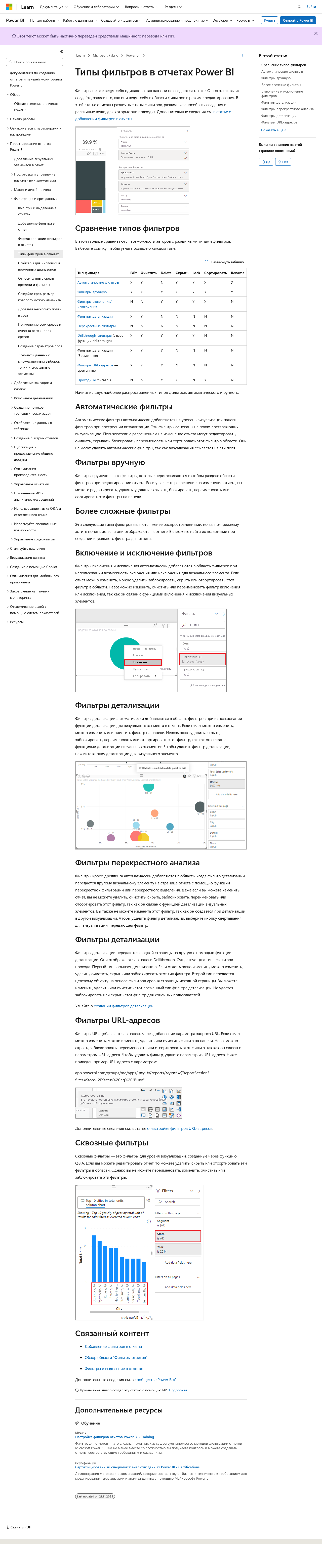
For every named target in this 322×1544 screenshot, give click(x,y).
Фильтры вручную (92, 291)
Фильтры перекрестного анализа (287, 108)
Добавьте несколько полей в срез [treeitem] (39, 312)
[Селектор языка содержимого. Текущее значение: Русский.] (17, 1536)
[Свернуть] (61, 51)
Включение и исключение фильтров (282, 93)
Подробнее (178, 1390)
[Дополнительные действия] (242, 56)
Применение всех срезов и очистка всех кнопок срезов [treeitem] (39, 330)
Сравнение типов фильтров (283, 64)
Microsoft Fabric (105, 55)
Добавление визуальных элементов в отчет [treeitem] (33, 161)
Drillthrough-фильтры (94, 335)
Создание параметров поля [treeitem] (40, 346)
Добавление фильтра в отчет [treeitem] (36, 226)
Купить (269, 20)
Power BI (133, 55)
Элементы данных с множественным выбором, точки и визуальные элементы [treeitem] (39, 364)
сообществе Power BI (154, 1379)
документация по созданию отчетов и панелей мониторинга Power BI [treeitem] (36, 79)
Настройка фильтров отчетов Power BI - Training (114, 1437)
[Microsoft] (9, 7)
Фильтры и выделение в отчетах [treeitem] (37, 211)
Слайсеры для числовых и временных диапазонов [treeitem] (39, 266)
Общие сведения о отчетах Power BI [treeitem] (36, 106)
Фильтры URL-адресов (95, 365)
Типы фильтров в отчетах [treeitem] (38, 253)
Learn (80, 55)
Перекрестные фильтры (96, 325)
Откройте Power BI (298, 20)
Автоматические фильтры (98, 282)
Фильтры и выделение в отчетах (114, 1368)
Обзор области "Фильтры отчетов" (116, 1357)
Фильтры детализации (95, 316)
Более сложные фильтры (281, 84)
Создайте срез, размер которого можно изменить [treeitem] (39, 296)
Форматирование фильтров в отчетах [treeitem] (40, 241)
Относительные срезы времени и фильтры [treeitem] (36, 281)
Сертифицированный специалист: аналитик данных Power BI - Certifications (137, 1467)
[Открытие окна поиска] (299, 6)
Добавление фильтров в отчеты (113, 1346)
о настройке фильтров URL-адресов (179, 1128)
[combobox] (34, 62)
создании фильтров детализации (123, 1005)
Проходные (86, 379)
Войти (311, 6)
